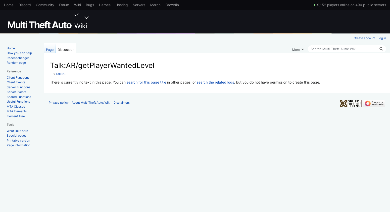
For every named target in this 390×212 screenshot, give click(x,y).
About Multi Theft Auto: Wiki (91, 102)
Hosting (121, 5)
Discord (24, 5)
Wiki (77, 5)
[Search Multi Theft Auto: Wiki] (347, 48)
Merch (155, 5)
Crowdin (172, 5)
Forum (64, 5)
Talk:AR (61, 74)
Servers (139, 5)
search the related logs (215, 82)
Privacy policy (59, 102)
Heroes (104, 5)
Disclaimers (121, 102)
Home (8, 5)
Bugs (90, 5)
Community (45, 5)
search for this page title (146, 82)
